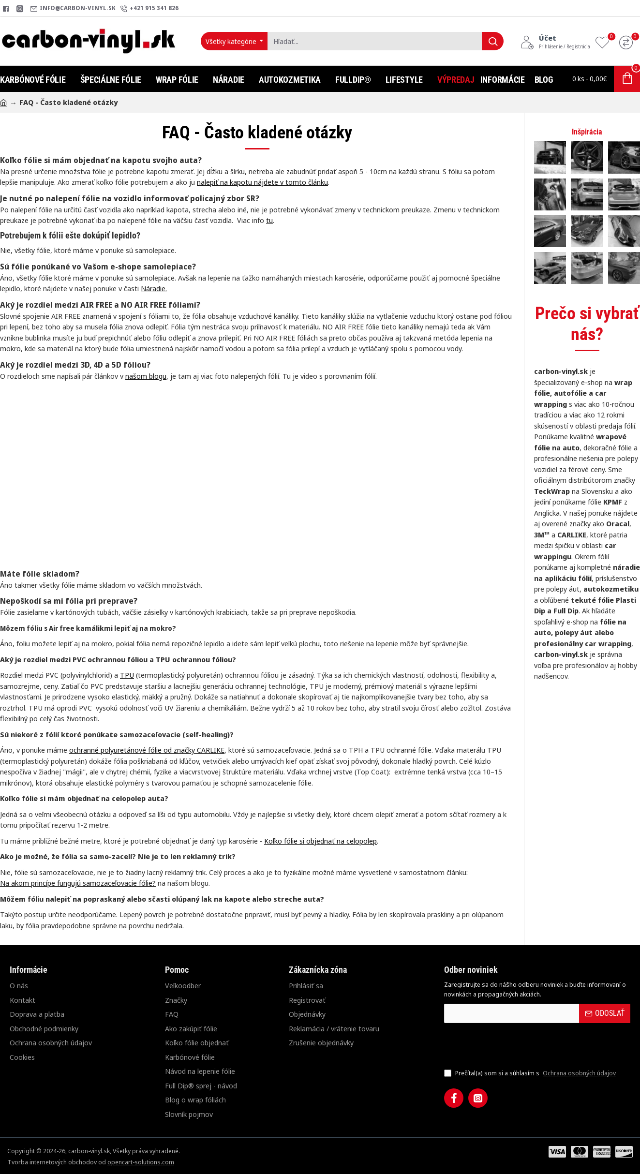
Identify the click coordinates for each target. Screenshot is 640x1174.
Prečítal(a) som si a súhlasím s (531, 1073)
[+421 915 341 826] (149, 8)
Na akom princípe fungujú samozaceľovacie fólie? (78, 883)
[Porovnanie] (628, 41)
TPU (127, 675)
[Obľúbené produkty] (605, 41)
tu (269, 220)
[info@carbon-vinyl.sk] (73, 8)
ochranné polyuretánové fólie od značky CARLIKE (146, 750)
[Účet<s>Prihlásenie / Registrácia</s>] (555, 41)
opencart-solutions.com (140, 1162)
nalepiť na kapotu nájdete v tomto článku (262, 182)
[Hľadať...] (493, 41)
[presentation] (512, 1045)
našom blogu (145, 376)
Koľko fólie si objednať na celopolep (320, 841)
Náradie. (154, 288)
